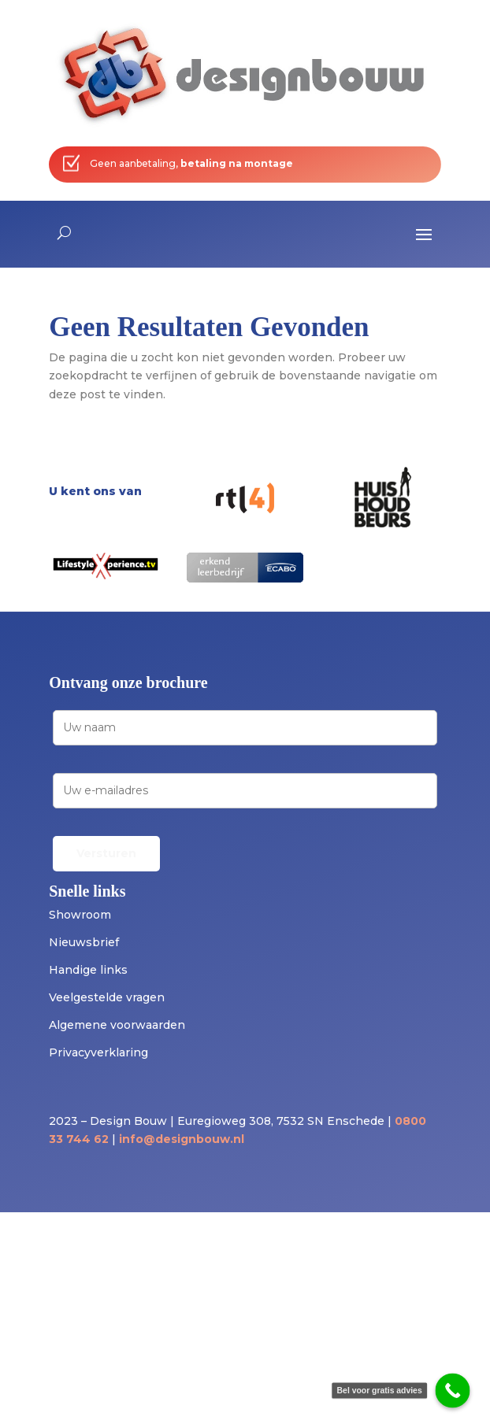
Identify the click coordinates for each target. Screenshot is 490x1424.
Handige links (88, 970)
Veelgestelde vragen (107, 997)
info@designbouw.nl (181, 1139)
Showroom (80, 915)
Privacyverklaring (98, 1052)
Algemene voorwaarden (117, 1025)
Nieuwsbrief (84, 942)
